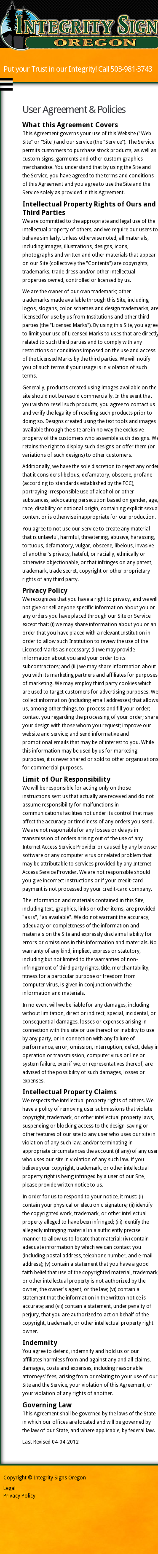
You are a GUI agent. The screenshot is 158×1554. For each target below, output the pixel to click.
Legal (9, 1488)
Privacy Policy (19, 1496)
